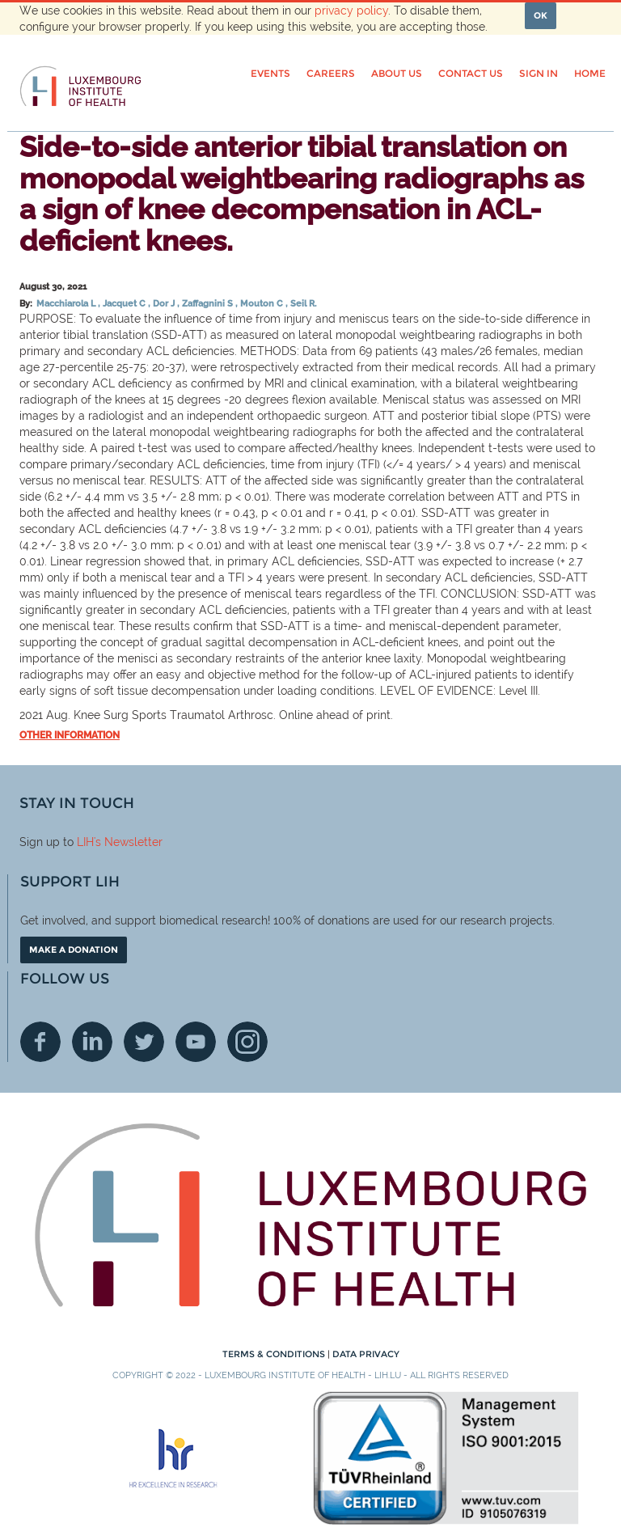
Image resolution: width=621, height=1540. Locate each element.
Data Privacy (365, 1354)
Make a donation (73, 949)
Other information (69, 735)
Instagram (247, 1042)
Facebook (40, 1042)
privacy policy (351, 10)
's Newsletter (128, 842)
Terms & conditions (274, 1354)
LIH (85, 842)
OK (540, 15)
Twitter (144, 1042)
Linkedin (92, 1042)
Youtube (195, 1042)
